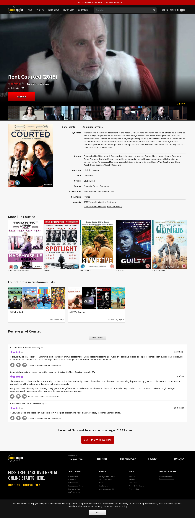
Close (97, 512)
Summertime (85, 270)
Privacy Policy (134, 489)
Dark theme (174, 10)
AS (45, 403)
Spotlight (48, 270)
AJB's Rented (16, 312)
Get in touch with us (166, 479)
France (87, 197)
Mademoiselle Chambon (18, 270)
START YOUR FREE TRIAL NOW (98, 2)
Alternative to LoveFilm (107, 489)
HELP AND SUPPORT (167, 471)
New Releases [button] (68, 10)
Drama (96, 186)
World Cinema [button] (53, 10)
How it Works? (73, 477)
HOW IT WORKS (75, 471)
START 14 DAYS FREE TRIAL (97, 439)
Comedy (88, 186)
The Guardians (158, 270)
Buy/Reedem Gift (74, 492)
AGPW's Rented (77, 312)
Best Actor (111, 202)
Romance (104, 186)
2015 (86, 202)
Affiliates (132, 480)
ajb (62, 320)
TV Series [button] (40, 10)
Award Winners (91, 191)
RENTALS (102, 471)
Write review (97, 337)
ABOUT (132, 471)
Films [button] (30, 10)
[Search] (123, 10)
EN (42, 347)
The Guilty (120, 270)
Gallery (181, 104)
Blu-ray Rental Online (107, 477)
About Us (132, 477)
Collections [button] (83, 10)
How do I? (72, 480)
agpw (121, 320)
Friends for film (74, 489)
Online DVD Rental (105, 480)
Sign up (21, 96)
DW (93, 372)
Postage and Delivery (76, 486)
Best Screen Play (114, 206)
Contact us (133, 483)
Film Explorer (103, 486)
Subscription (73, 483)
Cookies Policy (120, 506)
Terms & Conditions (136, 486)
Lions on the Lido (106, 191)
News (101, 483)
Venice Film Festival (97, 202)
